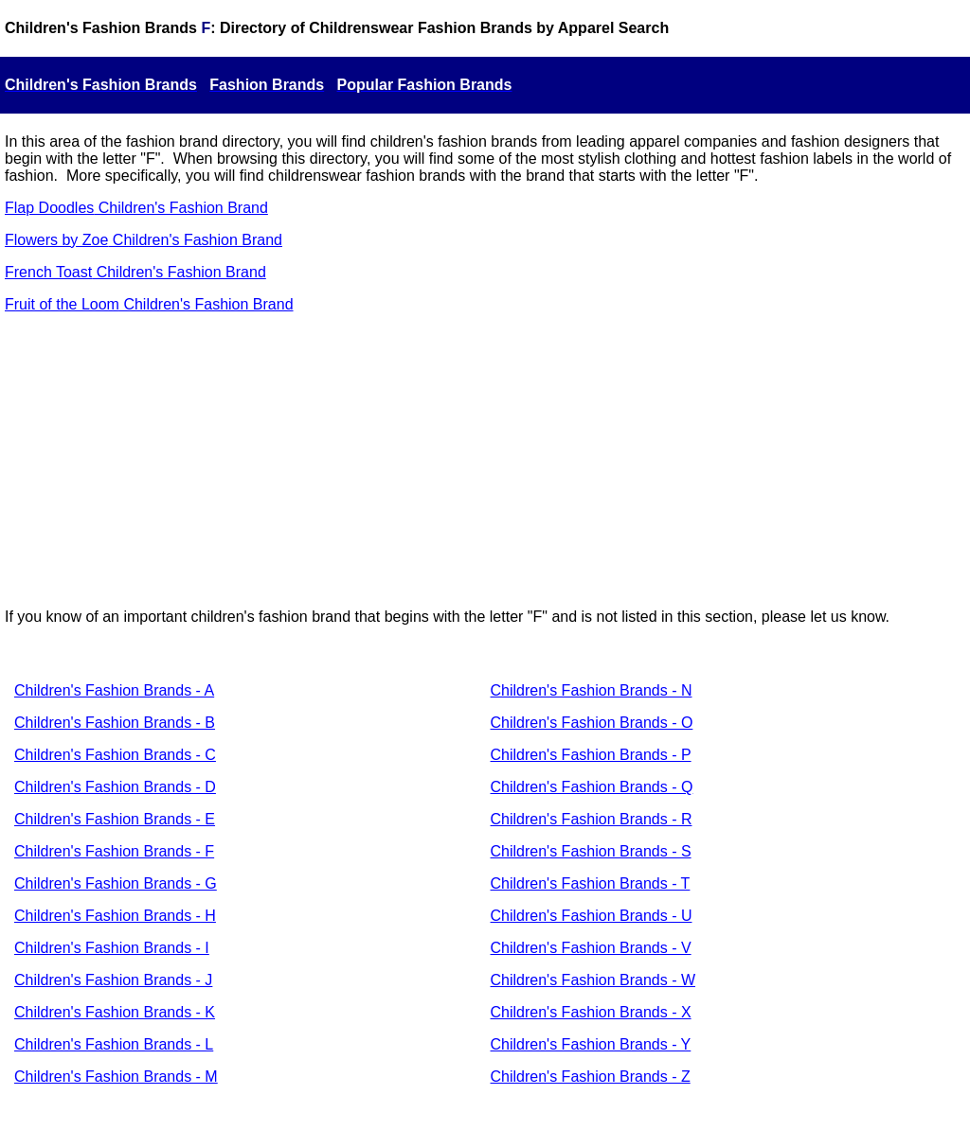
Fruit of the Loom (62, 304)
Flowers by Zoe (56, 240)
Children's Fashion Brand (195, 240)
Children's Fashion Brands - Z (591, 1076)
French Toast (48, 272)
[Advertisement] (485, 460)
